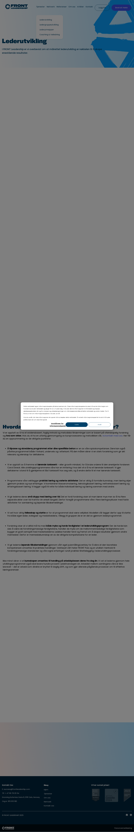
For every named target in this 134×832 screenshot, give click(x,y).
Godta (77, 425)
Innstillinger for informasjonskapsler (57, 425)
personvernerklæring (67, 413)
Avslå (99, 425)
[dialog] (67, 416)
